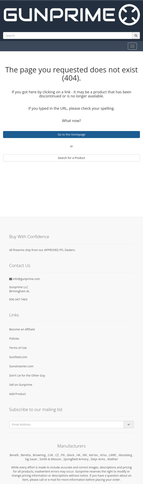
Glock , (71, 455)
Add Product (17, 394)
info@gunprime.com (24, 279)
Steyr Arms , (99, 459)
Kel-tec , (94, 455)
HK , (80, 455)
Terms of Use (18, 348)
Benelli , (15, 455)
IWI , (86, 455)
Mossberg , (126, 455)
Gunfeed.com (18, 357)
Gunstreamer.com (21, 366)
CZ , (58, 455)
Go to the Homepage (71, 134)
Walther (112, 459)
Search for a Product (71, 158)
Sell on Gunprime (20, 385)
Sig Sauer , (32, 459)
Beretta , (27, 455)
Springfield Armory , (77, 459)
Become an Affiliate (22, 329)
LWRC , (114, 455)
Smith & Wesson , (52, 459)
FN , (64, 455)
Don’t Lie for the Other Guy (27, 375)
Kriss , (104, 455)
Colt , (51, 455)
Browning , (40, 455)
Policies (14, 338)
